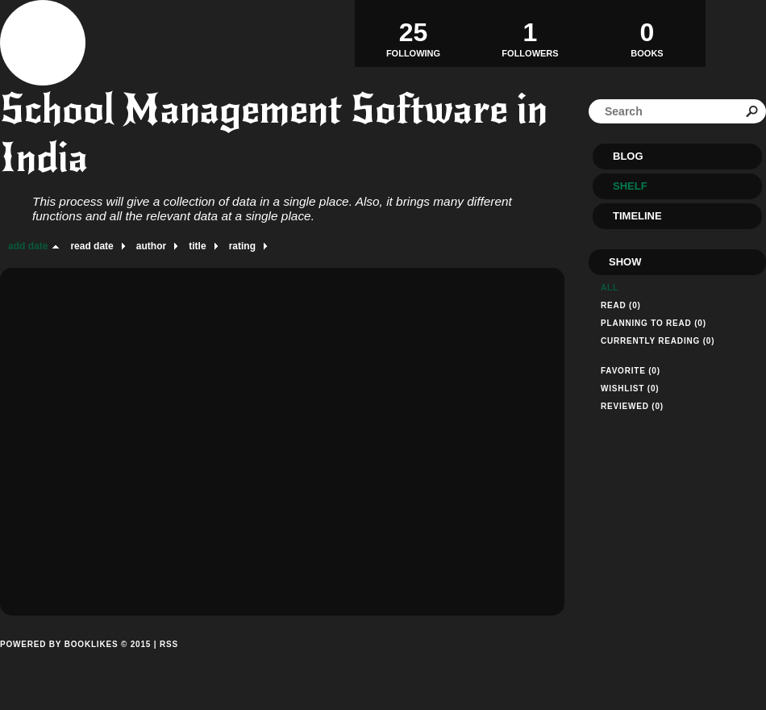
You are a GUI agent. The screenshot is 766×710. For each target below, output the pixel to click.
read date (91, 246)
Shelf (630, 186)
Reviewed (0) (632, 406)
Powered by (75, 662)
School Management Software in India (273, 133)
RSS (169, 644)
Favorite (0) (630, 370)
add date (28, 246)
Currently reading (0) (657, 340)
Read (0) (621, 305)
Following (413, 33)
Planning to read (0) (653, 323)
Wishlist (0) (630, 388)
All (609, 287)
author (151, 246)
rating (242, 246)
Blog (628, 156)
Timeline (637, 216)
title (197, 246)
